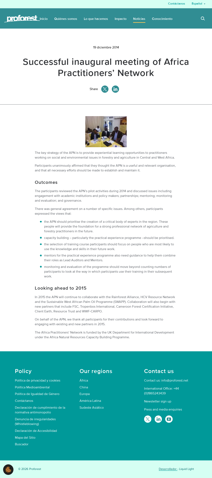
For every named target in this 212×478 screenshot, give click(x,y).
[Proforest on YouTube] (168, 419)
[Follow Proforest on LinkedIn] (158, 419)
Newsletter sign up (157, 401)
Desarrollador (168, 469)
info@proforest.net (174, 380)
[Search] (202, 19)
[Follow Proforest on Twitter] (147, 419)
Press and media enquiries (163, 409)
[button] (8, 469)
